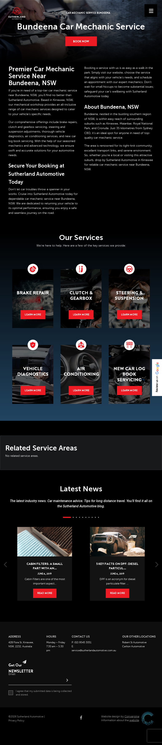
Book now (81, 41)
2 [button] (73, 517)
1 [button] (67, 517)
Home (56, 13)
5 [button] (82, 517)
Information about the (120, 720)
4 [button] (79, 517)
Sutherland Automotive (23, 100)
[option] (44, 557)
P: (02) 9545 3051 (81, 642)
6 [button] (85, 517)
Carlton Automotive (133, 646)
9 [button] (95, 517)
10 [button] (98, 517)
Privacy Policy (16, 720)
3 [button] (76, 517)
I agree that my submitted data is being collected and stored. (40, 692)
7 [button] (88, 517)
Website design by (120, 716)
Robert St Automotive (134, 642)
